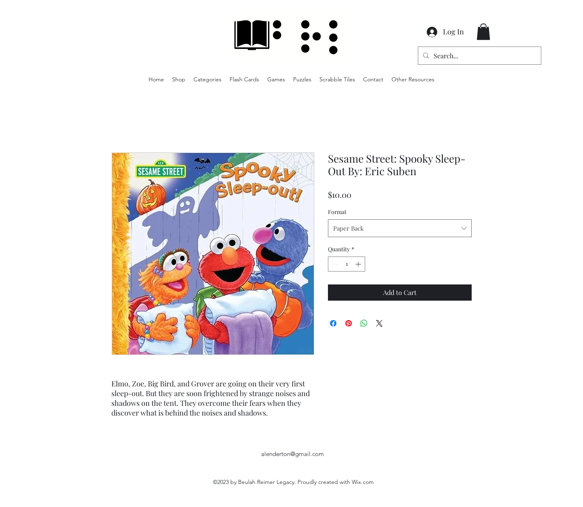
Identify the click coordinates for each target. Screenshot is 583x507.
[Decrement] (334, 264)
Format (337, 212)
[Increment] (359, 264)
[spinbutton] (346, 264)
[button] (483, 31)
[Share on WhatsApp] (364, 323)
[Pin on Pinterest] (348, 323)
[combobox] (400, 228)
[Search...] (479, 56)
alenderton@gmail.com (292, 454)
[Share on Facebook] (333, 323)
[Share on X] (379, 323)
